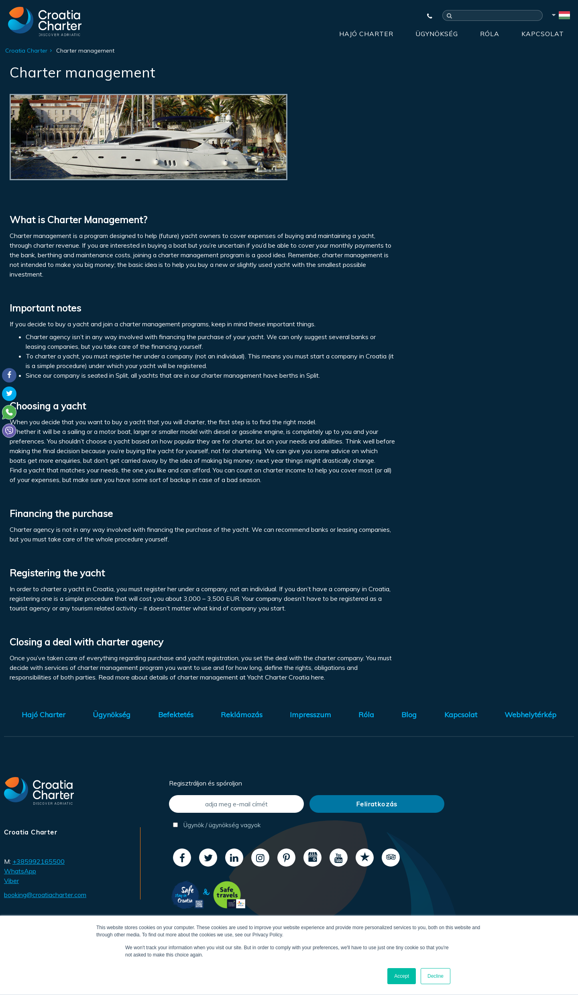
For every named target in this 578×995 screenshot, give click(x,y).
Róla (489, 34)
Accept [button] (401, 976)
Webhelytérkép (530, 714)
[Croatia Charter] (44, 21)
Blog (409, 714)
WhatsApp (20, 871)
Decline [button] (435, 976)
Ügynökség (436, 34)
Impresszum (310, 714)
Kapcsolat (542, 34)
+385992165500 (38, 861)
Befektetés (175, 714)
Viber (11, 881)
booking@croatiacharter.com (45, 895)
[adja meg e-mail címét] (236, 804)
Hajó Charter (366, 34)
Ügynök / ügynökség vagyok (217, 825)
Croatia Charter (26, 50)
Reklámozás (242, 714)
